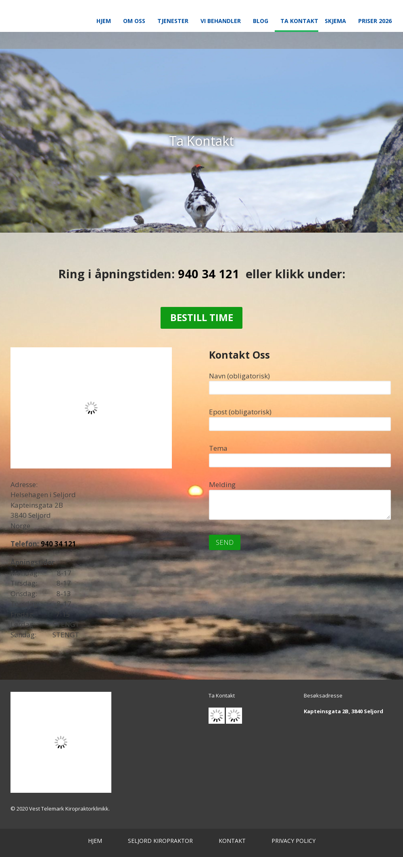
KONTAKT (232, 840)
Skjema (335, 21)
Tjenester (172, 21)
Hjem (103, 21)
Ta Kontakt (299, 21)
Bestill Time (201, 317)
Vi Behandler (220, 21)
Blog (260, 21)
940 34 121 (208, 273)
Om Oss (134, 21)
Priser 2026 (375, 21)
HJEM (95, 840)
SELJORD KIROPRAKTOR (160, 840)
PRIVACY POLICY (293, 840)
